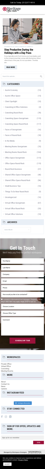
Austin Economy (11, 90)
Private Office (6, 364)
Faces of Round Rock (13, 135)
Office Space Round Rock (14, 163)
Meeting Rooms (7, 371)
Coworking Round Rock (14, 113)
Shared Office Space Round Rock (17, 180)
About (3, 382)
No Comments (28, 46)
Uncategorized (10, 197)
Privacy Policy (23, 460)
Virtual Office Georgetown (15, 203)
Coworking (5, 369)
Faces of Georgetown (13, 129)
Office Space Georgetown (15, 158)
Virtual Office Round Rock (15, 208)
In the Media (10, 141)
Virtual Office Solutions (14, 214)
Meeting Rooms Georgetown (16, 146)
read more (10, 67)
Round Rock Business (13, 169)
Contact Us (5, 384)
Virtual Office (6, 366)
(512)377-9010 (28, 2)
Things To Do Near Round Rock (17, 191)
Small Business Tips (13, 186)
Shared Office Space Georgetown (18, 175)
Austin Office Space (12, 96)
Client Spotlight (11, 101)
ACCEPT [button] (7, 464)
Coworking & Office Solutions (16, 107)
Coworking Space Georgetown (16, 118)
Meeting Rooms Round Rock (16, 152)
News (3, 386)
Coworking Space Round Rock (16, 124)
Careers (4, 389)
